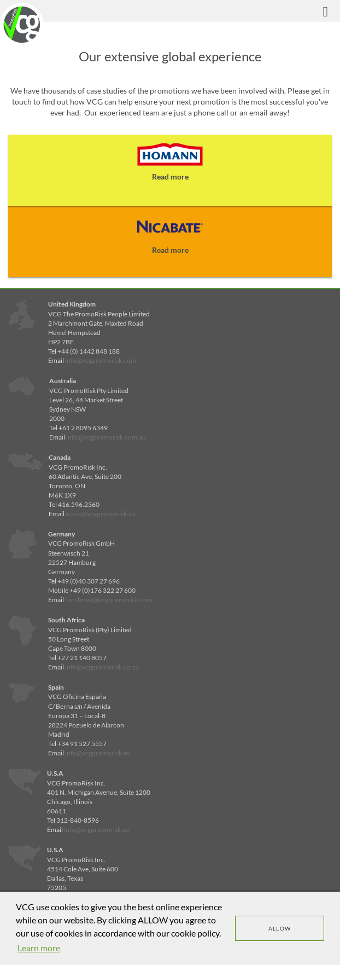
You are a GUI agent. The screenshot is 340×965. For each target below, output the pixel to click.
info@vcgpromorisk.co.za (102, 667)
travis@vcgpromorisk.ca (100, 514)
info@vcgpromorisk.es (97, 753)
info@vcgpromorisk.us (96, 829)
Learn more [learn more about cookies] (38, 948)
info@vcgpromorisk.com (100, 360)
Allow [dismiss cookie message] (279, 928)
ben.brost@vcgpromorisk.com (109, 600)
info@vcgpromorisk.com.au (106, 437)
